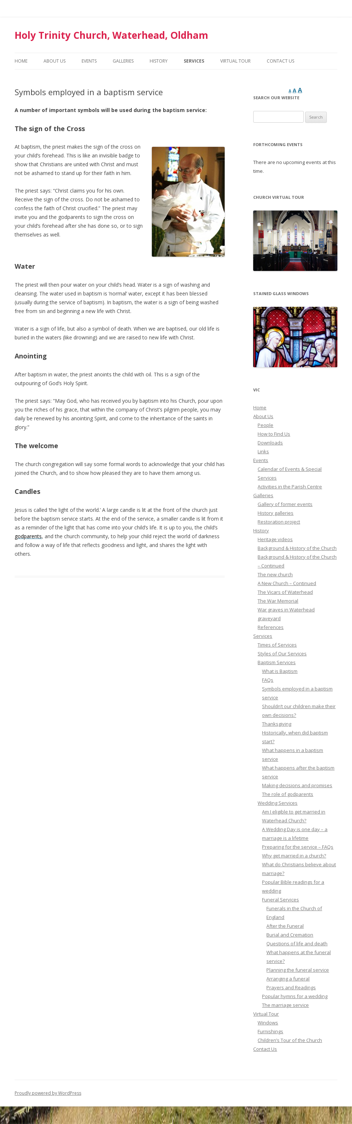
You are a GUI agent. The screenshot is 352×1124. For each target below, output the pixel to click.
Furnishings (270, 1031)
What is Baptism (279, 671)
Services (194, 61)
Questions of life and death (296, 943)
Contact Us (280, 61)
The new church (275, 574)
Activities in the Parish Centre (290, 486)
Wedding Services (277, 803)
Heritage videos (275, 539)
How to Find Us (274, 434)
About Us (54, 61)
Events (89, 61)
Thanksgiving (276, 724)
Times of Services (277, 644)
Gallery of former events (285, 504)
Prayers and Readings (291, 987)
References (271, 627)
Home (21, 61)
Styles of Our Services (282, 653)
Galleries (123, 61)
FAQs (267, 680)
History (159, 61)
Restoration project (279, 521)
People (265, 425)
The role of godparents (287, 794)
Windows (268, 1022)
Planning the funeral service (297, 970)
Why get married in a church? (294, 855)
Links (263, 451)
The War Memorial (278, 601)
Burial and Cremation (289, 934)
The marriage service (285, 1005)
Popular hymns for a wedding (294, 996)
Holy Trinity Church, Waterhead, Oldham (111, 35)
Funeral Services (280, 899)
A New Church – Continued (287, 583)
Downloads (270, 442)
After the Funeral (285, 926)
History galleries (275, 513)
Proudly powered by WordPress (48, 1093)
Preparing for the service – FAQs (297, 847)
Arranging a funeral (288, 978)
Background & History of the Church (297, 548)
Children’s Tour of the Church (290, 1040)
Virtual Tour (235, 61)
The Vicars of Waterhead (285, 592)
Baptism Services (277, 662)
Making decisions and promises (297, 785)
